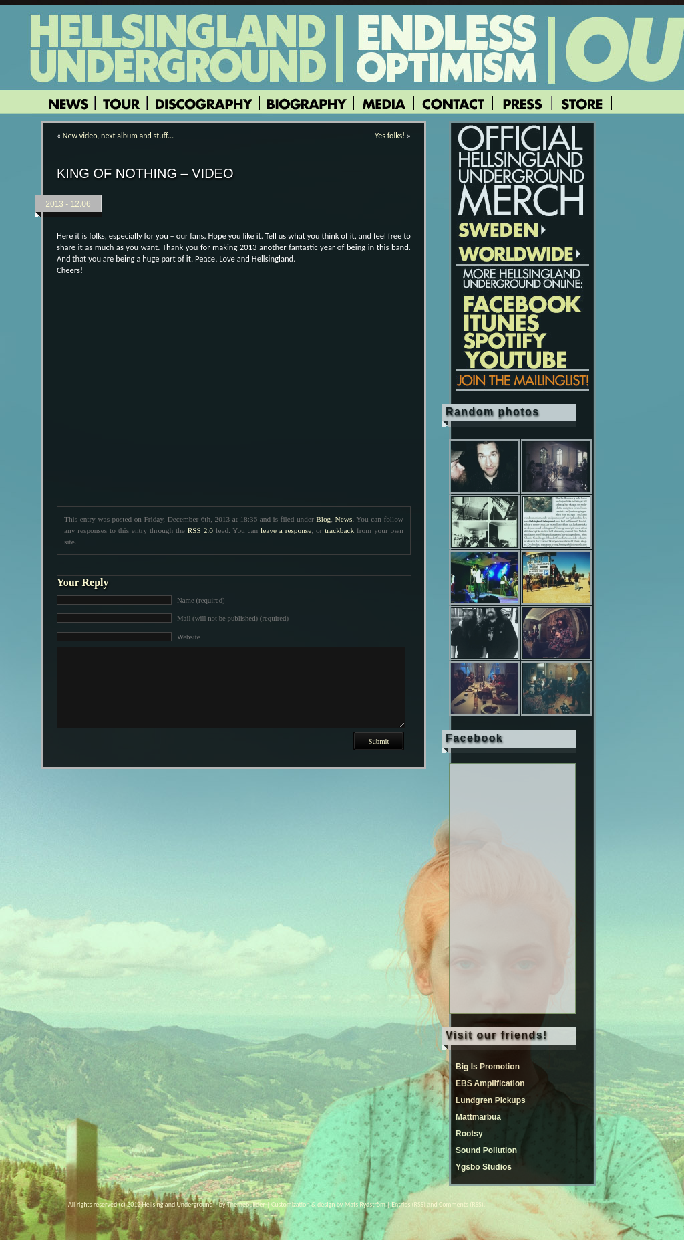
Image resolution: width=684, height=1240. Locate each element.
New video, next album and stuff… (118, 135)
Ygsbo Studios (484, 1167)
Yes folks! (390, 135)
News (344, 519)
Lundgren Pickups (491, 1100)
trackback (339, 530)
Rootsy (469, 1133)
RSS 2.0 (200, 530)
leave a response (286, 530)
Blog (323, 519)
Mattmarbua (478, 1117)
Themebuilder (246, 1204)
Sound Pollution (486, 1150)
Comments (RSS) (461, 1204)
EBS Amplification (490, 1083)
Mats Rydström (365, 1204)
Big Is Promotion (488, 1066)
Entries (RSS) (408, 1204)
